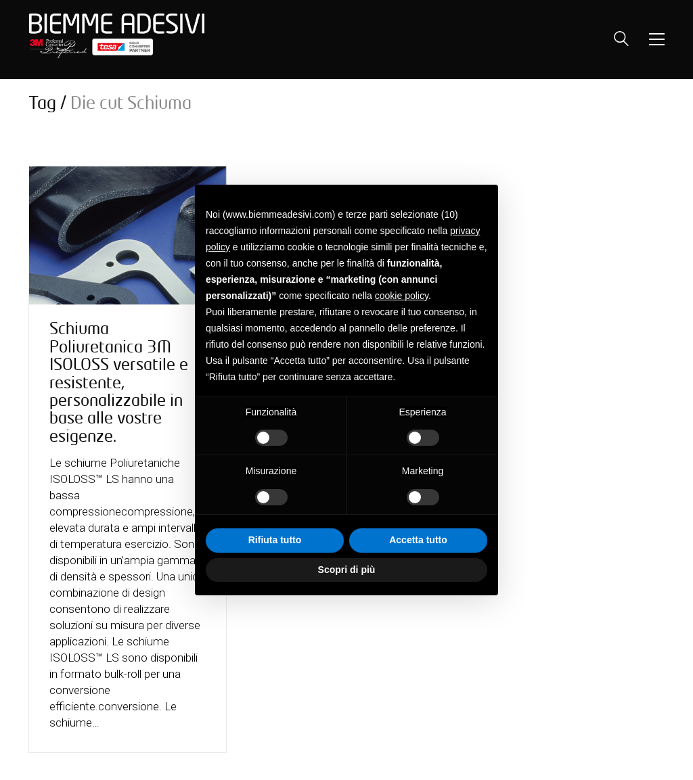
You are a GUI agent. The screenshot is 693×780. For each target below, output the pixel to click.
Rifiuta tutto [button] (275, 539)
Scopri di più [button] (347, 569)
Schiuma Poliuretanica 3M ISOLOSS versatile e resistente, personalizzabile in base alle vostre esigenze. (118, 381)
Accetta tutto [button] (418, 539)
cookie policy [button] (401, 295)
